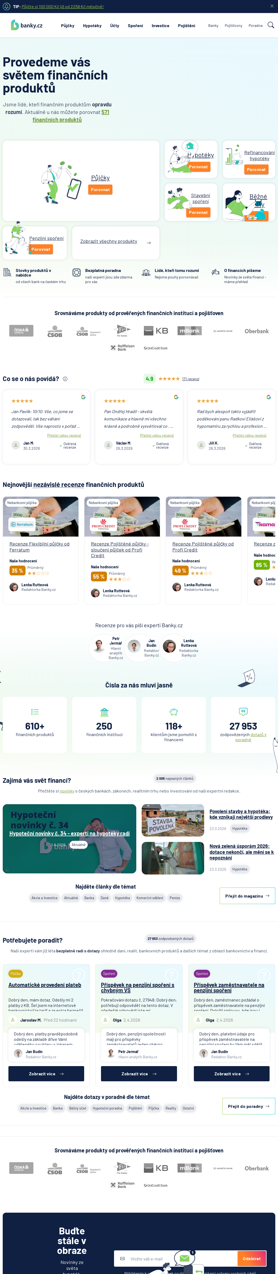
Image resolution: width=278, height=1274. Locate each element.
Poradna (256, 25)
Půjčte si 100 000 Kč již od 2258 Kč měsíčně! (63, 6)
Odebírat (252, 1258)
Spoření (135, 25)
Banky (213, 25)
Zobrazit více (46, 1073)
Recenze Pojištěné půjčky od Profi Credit (203, 547)
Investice (160, 25)
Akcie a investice (44, 898)
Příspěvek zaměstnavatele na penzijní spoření (229, 987)
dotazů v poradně (251, 737)
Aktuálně (71, 898)
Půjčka (154, 1108)
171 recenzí (190, 378)
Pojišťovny (233, 25)
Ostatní (188, 1108)
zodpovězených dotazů (171, 938)
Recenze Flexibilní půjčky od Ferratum (40, 547)
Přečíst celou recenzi (64, 435)
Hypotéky (92, 25)
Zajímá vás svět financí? (37, 780)
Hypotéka (122, 898)
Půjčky (67, 25)
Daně (105, 898)
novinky (67, 790)
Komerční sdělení (150, 898)
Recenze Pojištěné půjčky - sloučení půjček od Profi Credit (120, 549)
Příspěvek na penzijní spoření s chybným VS (137, 987)
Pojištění (186, 25)
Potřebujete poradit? (33, 940)
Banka (89, 898)
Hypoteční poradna (107, 1108)
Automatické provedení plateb (44, 984)
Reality (171, 1108)
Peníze (175, 898)
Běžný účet (77, 1108)
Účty (114, 25)
